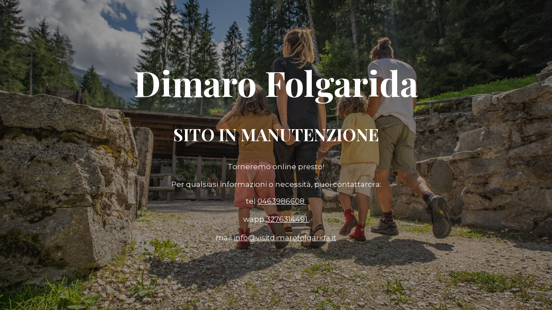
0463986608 (281, 201)
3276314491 (287, 219)
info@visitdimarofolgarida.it (285, 237)
